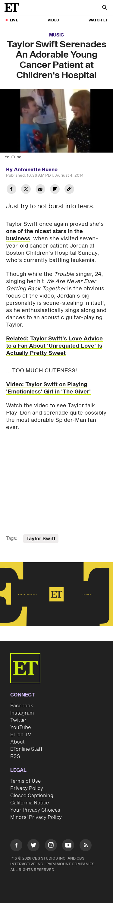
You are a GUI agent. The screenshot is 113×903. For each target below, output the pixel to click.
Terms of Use (25, 781)
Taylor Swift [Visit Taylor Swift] (40, 539)
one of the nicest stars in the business (44, 235)
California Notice (29, 803)
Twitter (18, 720)
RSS (15, 756)
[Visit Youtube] (68, 846)
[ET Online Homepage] (14, 7)
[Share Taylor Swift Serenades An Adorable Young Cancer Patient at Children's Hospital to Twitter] (25, 190)
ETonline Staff (26, 749)
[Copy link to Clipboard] (69, 190)
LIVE (14, 20)
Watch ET (98, 20)
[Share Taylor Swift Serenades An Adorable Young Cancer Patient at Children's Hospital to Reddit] (40, 190)
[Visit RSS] (86, 846)
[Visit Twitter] (33, 846)
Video (53, 20)
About (17, 742)
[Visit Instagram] (51, 846)
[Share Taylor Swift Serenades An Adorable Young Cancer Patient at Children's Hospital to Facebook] (11, 190)
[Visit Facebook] (16, 846)
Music (56, 35)
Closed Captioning (31, 795)
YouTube (20, 727)
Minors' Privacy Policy (36, 817)
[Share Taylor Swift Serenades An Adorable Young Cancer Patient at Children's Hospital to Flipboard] (54, 190)
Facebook (21, 705)
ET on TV (20, 734)
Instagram (22, 713)
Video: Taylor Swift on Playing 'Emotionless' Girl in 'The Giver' (48, 388)
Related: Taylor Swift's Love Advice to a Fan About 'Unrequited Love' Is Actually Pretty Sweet (54, 346)
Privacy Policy (26, 788)
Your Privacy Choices (35, 810)
